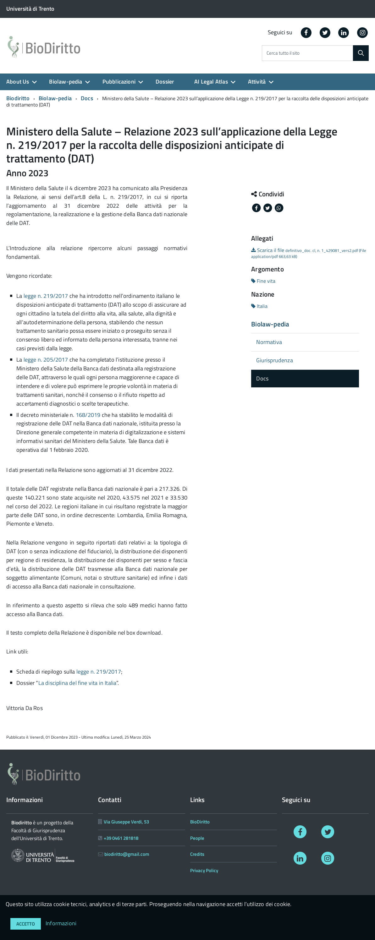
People (197, 838)
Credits (197, 854)
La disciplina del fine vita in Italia (77, 683)
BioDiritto (200, 821)
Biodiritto (18, 98)
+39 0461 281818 (121, 838)
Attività (257, 81)
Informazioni (61, 923)
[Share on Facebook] (256, 207)
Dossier (165, 81)
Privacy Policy (204, 870)
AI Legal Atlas (211, 81)
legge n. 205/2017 (46, 359)
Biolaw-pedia (65, 81)
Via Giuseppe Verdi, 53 (126, 821)
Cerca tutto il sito (283, 53)
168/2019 (88, 415)
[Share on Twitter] (268, 207)
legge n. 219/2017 (46, 296)
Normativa (269, 342)
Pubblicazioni (118, 81)
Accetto (25, 923)
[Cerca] (361, 53)
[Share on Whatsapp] (279, 207)
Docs (87, 98)
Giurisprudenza (274, 360)
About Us (17, 81)
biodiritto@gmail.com (126, 854)
